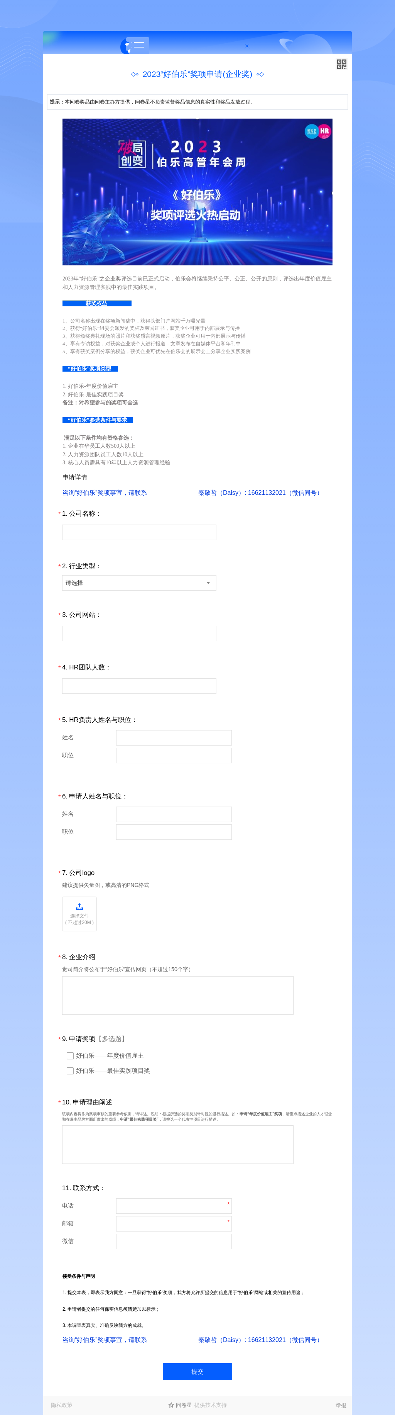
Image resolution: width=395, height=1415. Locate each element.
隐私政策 (62, 1405)
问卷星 (184, 1405)
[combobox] (139, 583)
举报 (341, 1405)
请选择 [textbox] (74, 582)
